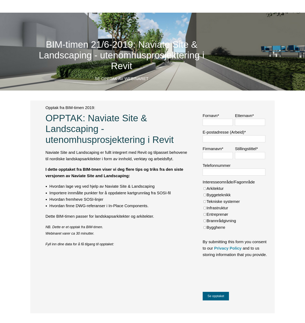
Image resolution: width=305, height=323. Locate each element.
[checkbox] (234, 208)
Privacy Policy (228, 248)
